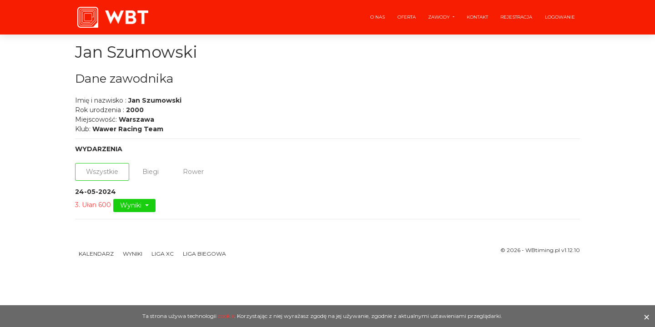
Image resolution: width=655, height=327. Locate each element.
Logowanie (560, 17)
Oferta (407, 17)
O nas (377, 17)
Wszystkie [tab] (102, 172)
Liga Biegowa (204, 253)
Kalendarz (96, 253)
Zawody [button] (439, 17)
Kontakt (477, 17)
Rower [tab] (193, 172)
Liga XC (162, 253)
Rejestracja (516, 17)
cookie (226, 315)
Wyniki (131, 205)
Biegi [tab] (150, 172)
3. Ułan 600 (93, 205)
